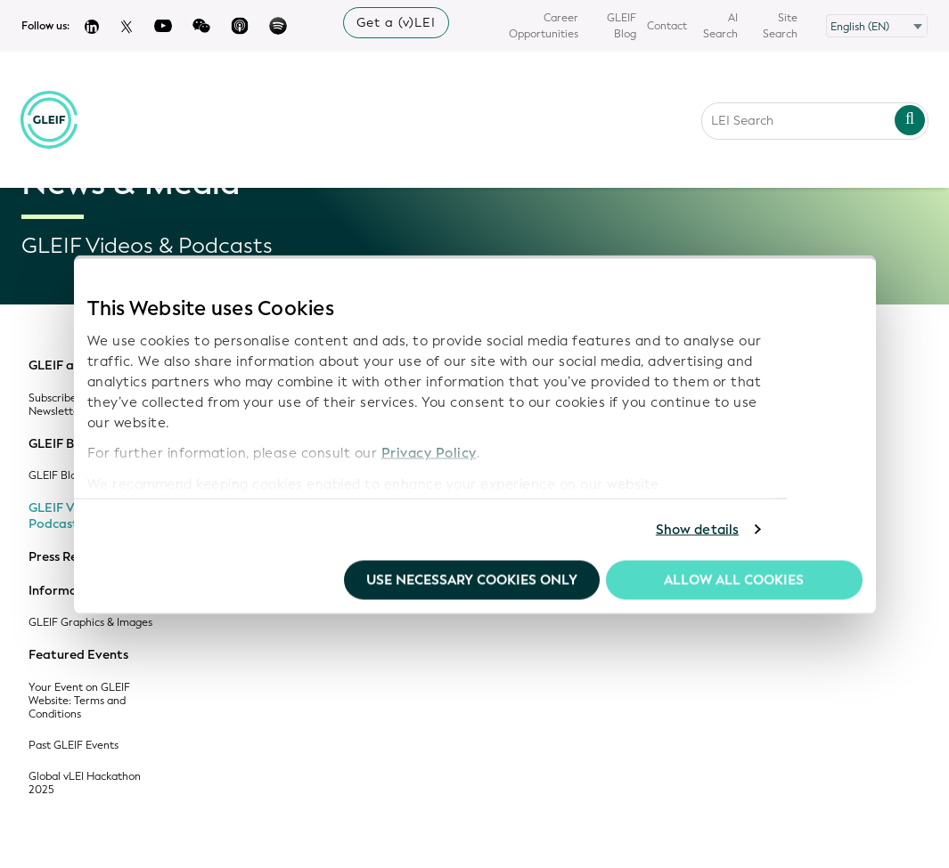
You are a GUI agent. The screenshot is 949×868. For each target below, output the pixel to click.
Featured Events (78, 655)
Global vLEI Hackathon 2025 (85, 783)
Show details (697, 530)
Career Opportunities (543, 26)
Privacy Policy (429, 453)
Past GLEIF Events (74, 745)
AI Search (720, 26)
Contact (667, 26)
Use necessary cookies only (471, 579)
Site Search (780, 26)
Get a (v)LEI (396, 22)
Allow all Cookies (734, 579)
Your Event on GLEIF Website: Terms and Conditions (79, 701)
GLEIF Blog (621, 26)
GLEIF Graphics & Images (90, 622)
